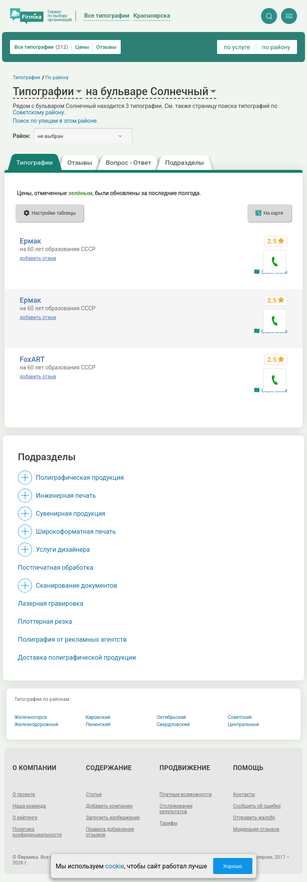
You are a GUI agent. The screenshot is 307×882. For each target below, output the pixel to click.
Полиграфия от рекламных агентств (72, 639)
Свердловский (173, 724)
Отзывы (106, 47)
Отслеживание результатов (176, 808)
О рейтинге (24, 817)
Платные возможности (185, 794)
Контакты (244, 794)
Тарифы (168, 823)
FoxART (32, 359)
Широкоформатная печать (76, 531)
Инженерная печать (66, 495)
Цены (82, 47)
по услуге (237, 47)
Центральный (243, 724)
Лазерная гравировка (51, 603)
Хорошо (232, 866)
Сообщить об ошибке (257, 806)
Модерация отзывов (256, 829)
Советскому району (38, 112)
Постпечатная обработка (55, 567)
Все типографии (41, 47)
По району (57, 77)
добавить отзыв (38, 258)
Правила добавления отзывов (110, 832)
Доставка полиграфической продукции (77, 657)
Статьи (94, 794)
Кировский (98, 717)
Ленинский (98, 724)
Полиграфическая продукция (80, 477)
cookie (114, 866)
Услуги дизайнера (63, 549)
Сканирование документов (76, 585)
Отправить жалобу (254, 817)
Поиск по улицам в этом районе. (55, 121)
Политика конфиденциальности (37, 832)
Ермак (30, 241)
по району (276, 47)
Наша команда (29, 806)
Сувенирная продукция (71, 513)
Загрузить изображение (113, 817)
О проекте (23, 794)
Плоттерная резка (45, 621)
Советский (240, 717)
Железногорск (30, 717)
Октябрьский (171, 717)
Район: (21, 136)
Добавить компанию (109, 806)
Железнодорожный (36, 724)
